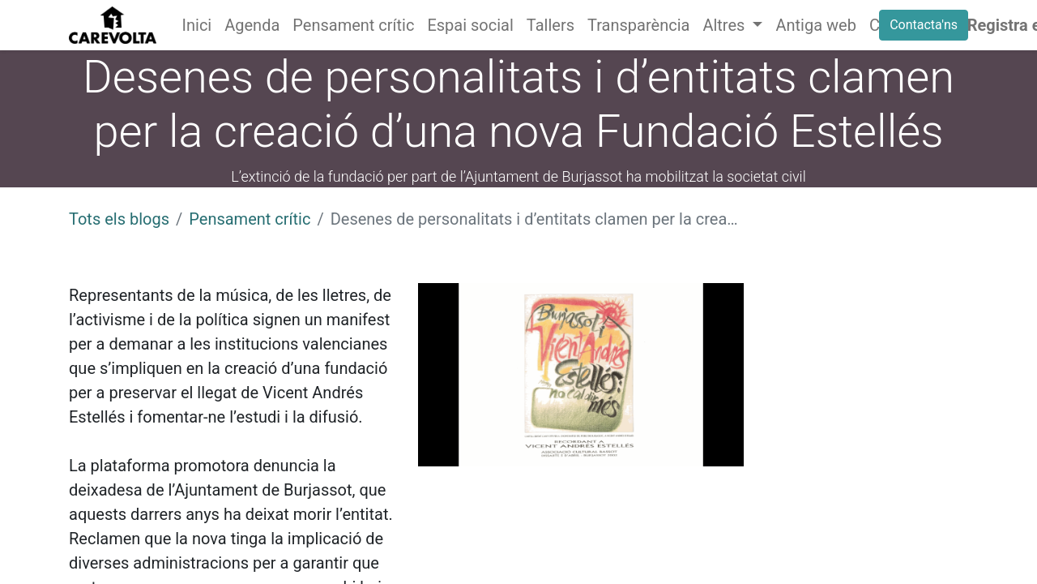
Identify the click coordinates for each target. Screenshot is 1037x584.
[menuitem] (197, 25)
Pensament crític (249, 219)
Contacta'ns (924, 24)
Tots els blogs (119, 219)
